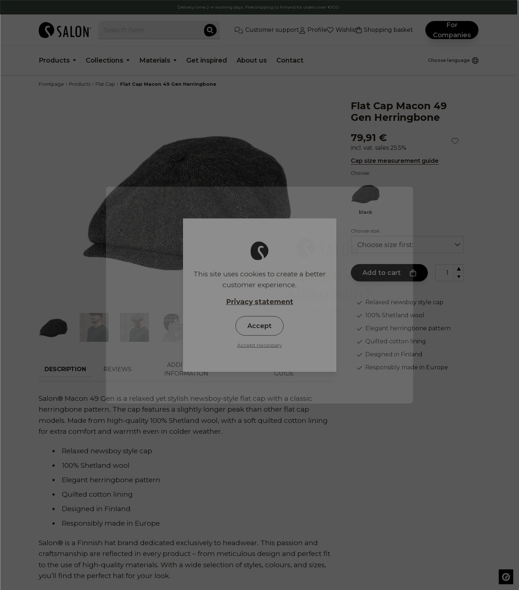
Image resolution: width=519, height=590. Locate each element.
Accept (259, 326)
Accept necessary (259, 345)
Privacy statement (259, 301)
